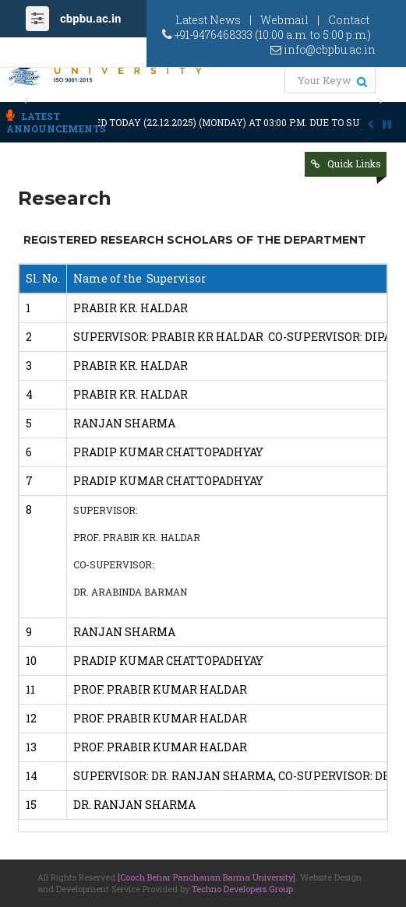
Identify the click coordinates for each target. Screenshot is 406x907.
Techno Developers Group (242, 889)
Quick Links (354, 163)
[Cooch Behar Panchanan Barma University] (206, 877)
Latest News (208, 19)
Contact (348, 19)
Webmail (284, 19)
